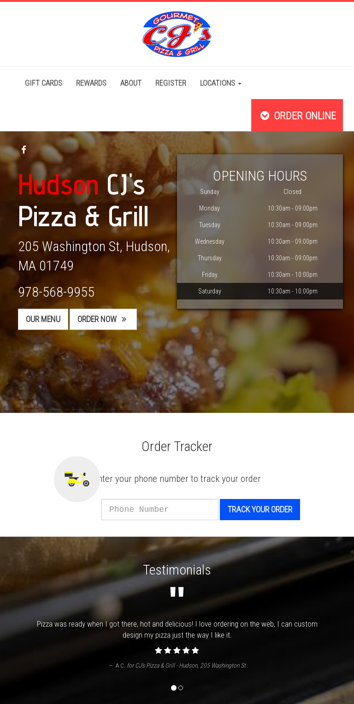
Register (170, 83)
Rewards (91, 83)
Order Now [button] (103, 319)
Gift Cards (43, 83)
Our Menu (43, 319)
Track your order (272, 509)
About (131, 83)
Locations (221, 83)
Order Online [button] (297, 116)
